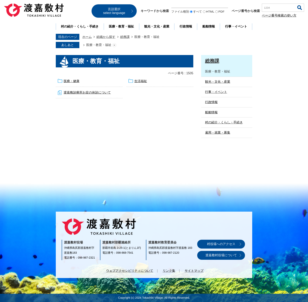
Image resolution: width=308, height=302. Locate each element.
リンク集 (169, 270)
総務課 (125, 37)
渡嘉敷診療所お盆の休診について (87, 92)
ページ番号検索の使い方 (279, 15)
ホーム (87, 37)
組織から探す (105, 37)
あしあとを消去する (114, 45)
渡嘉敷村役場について (221, 255)
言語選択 (114, 11)
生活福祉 (140, 81)
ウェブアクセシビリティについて (129, 270)
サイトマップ (194, 270)
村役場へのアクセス (221, 244)
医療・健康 (71, 81)
